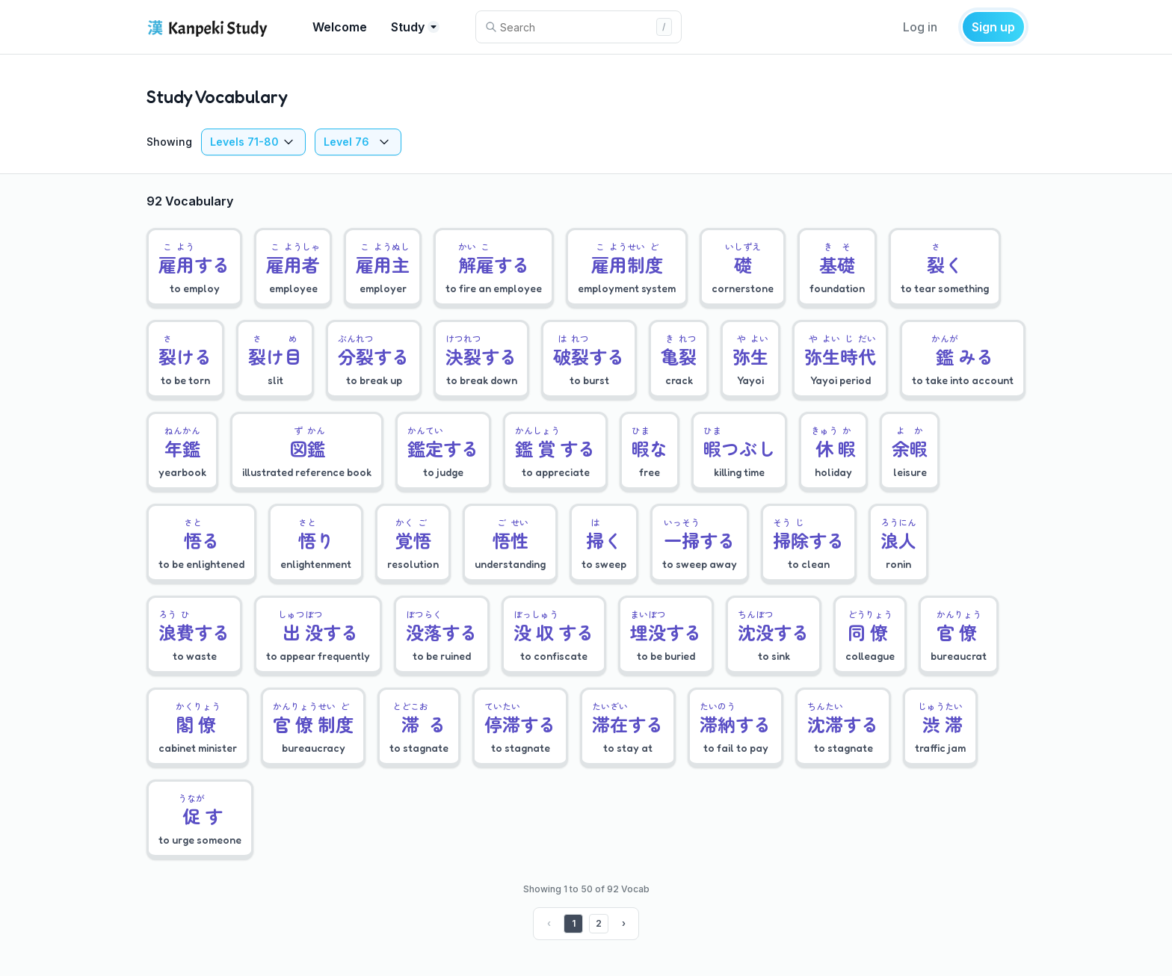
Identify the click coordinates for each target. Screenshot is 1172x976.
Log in (920, 26)
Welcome (339, 26)
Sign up (993, 26)
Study (415, 26)
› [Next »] (624, 923)
